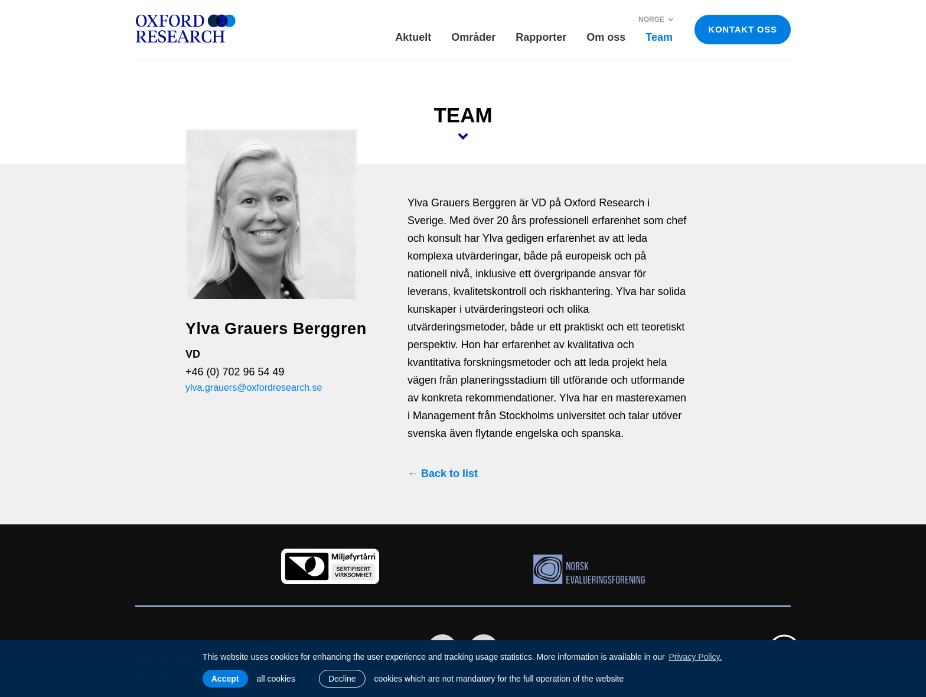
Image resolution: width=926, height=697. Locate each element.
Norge (656, 19)
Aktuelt (413, 37)
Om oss (605, 37)
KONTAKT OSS (742, 29)
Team (659, 37)
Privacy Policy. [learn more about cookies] (695, 657)
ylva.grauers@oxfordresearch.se (253, 387)
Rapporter (541, 37)
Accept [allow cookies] (225, 678)
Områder (473, 37)
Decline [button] (342, 678)
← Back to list (442, 473)
